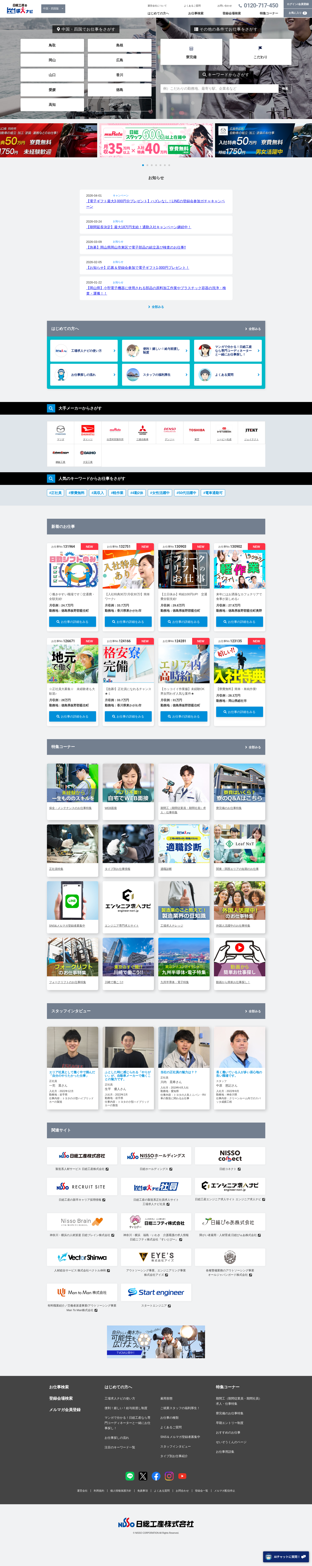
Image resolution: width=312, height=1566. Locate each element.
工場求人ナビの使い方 (86, 350)
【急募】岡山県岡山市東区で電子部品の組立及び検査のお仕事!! (136, 247)
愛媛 (52, 90)
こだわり (260, 57)
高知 (52, 104)
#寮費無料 (76, 493)
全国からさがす (118, 104)
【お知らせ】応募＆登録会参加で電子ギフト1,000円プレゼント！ (137, 268)
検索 (285, 88)
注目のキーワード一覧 (120, 1447)
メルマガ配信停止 (224, 1490)
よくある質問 (224, 374)
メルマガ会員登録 (65, 1410)
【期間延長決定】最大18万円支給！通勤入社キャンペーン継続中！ (138, 227)
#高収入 (97, 493)
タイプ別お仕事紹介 (174, 1456)
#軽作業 (117, 493)
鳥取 (52, 45)
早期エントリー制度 (229, 1423)
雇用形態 (166, 1398)
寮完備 (191, 57)
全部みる (158, 307)
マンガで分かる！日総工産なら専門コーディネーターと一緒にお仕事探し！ (233, 350)
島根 (119, 45)
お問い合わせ (224, 5)
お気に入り (298, 12)
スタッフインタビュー (175, 1446)
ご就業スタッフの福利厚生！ (180, 1408)
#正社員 (55, 493)
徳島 (119, 90)
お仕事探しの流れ (83, 374)
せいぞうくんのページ (231, 1442)
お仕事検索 (195, 13)
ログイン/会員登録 (298, 4)
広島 (119, 60)
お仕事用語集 (225, 1451)
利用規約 (99, 1490)
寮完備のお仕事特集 (229, 1413)
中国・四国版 (51, 8)
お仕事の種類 (169, 1417)
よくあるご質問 (192, 5)
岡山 (52, 60)
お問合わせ (182, 1490)
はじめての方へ (158, 13)
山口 (52, 75)
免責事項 (142, 1490)
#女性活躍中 (160, 493)
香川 (119, 75)
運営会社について (157, 5)
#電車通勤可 (213, 493)
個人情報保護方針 (120, 1490)
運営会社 (82, 1490)
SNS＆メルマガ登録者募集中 (180, 1437)
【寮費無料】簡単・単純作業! (236, 689)
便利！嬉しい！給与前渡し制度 (161, 350)
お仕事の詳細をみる (74, 621)
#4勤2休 (136, 493)
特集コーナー (269, 13)
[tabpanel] (156, 140)
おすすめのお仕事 (228, 1432)
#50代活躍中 (187, 493)
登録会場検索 (231, 13)
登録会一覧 (201, 1490)
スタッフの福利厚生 (157, 374)
